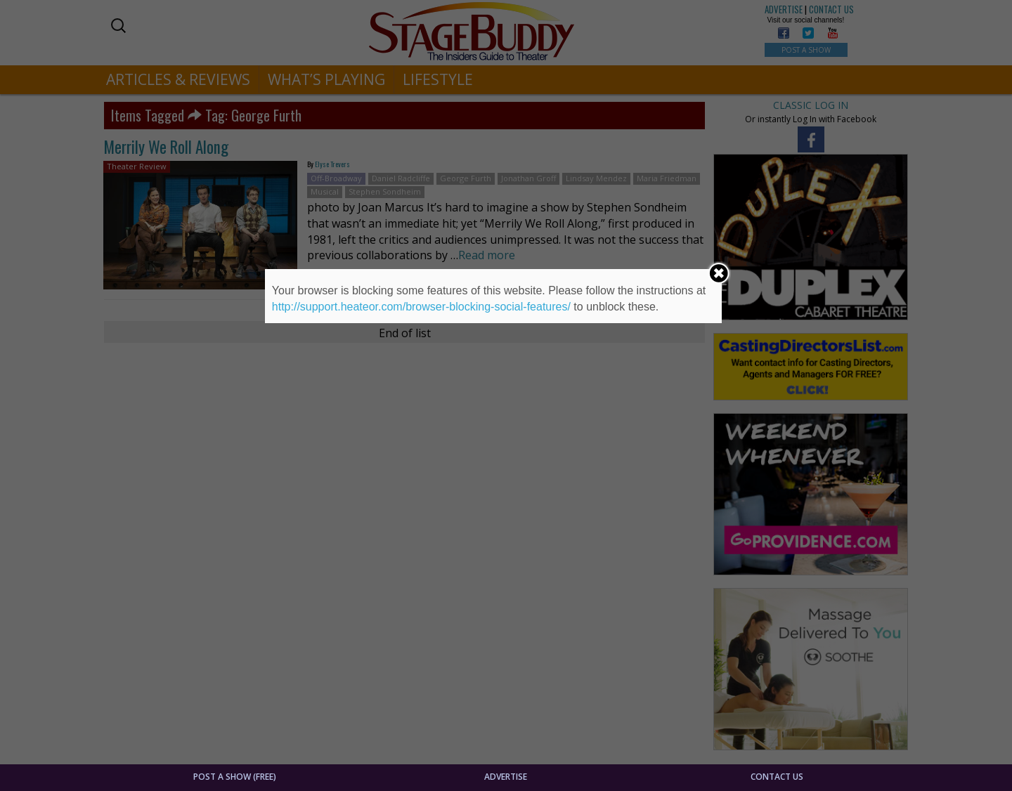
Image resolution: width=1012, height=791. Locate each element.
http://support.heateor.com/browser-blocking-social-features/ (421, 307)
